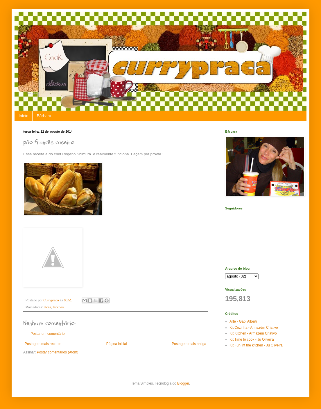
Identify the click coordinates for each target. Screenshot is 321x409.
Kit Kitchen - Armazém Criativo (253, 333)
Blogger (183, 383)
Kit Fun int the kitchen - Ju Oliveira (256, 345)
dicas (47, 307)
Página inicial (116, 344)
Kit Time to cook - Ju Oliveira (251, 339)
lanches (58, 307)
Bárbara (44, 115)
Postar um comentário (47, 334)
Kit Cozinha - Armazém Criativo (253, 328)
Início (23, 115)
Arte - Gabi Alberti (243, 321)
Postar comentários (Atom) (57, 352)
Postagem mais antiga (189, 344)
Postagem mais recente (43, 344)
